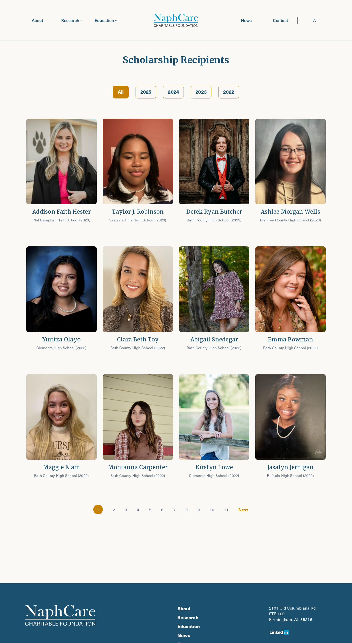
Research (70, 20)
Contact (280, 20)
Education (104, 20)
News (246, 20)
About (37, 20)
